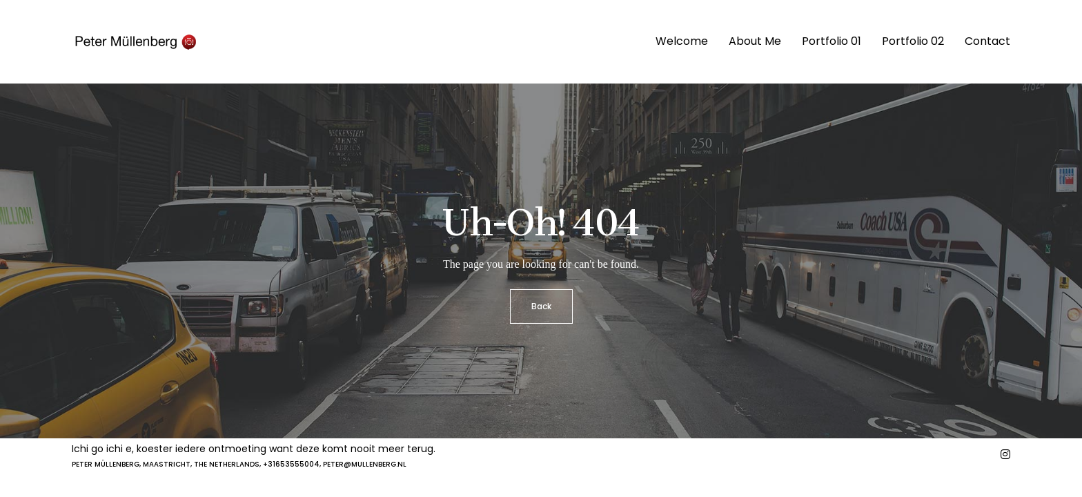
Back (541, 306)
